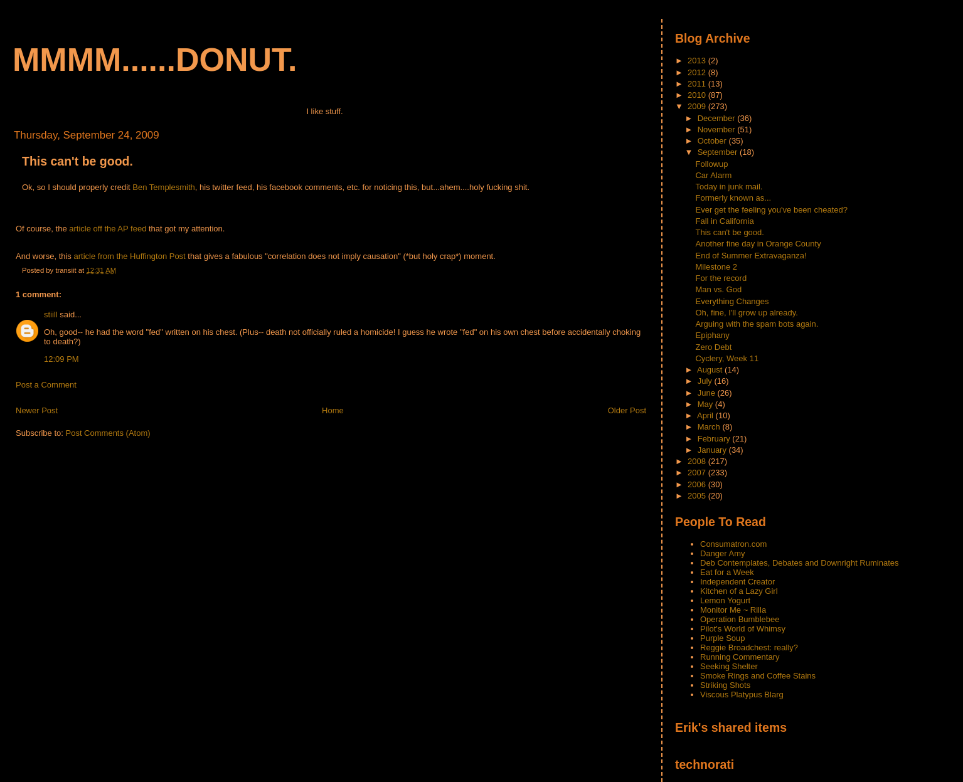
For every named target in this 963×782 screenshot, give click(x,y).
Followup (711, 164)
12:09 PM (61, 359)
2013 (698, 60)
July (706, 381)
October (713, 140)
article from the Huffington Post (130, 256)
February (715, 438)
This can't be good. (77, 161)
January (713, 450)
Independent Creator (737, 581)
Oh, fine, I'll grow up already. (746, 312)
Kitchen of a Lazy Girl (739, 591)
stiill (51, 314)
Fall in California (724, 221)
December (718, 118)
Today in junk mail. (728, 186)
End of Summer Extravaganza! (750, 255)
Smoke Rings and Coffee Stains (758, 675)
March (710, 426)
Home (333, 410)
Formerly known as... (733, 198)
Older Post (627, 410)
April (706, 415)
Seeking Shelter (729, 666)
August (711, 369)
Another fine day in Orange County (758, 243)
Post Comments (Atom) (108, 433)
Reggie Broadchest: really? (749, 647)
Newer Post (37, 410)
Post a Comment (46, 384)
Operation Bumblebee (739, 619)
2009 (698, 106)
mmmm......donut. (155, 59)
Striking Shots (725, 685)
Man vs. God (718, 289)
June (708, 393)
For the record (721, 278)
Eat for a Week (727, 572)
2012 (698, 72)
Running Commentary (739, 657)
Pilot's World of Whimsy (742, 628)
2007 (698, 472)
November (718, 129)
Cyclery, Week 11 (726, 358)
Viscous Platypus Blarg (742, 694)
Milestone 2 (716, 267)
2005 (698, 495)
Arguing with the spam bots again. (756, 324)
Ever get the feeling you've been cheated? (771, 209)
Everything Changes (732, 301)
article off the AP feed (107, 228)
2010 (698, 95)
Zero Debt (713, 347)
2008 (698, 461)
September (719, 152)
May (706, 404)
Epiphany (712, 335)
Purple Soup (722, 638)
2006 (698, 484)
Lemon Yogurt (725, 600)
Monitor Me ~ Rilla (733, 610)
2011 (698, 83)
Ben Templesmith (163, 187)
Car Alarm (713, 175)
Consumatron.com (733, 544)
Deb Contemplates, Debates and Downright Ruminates (799, 563)
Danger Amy (722, 553)
